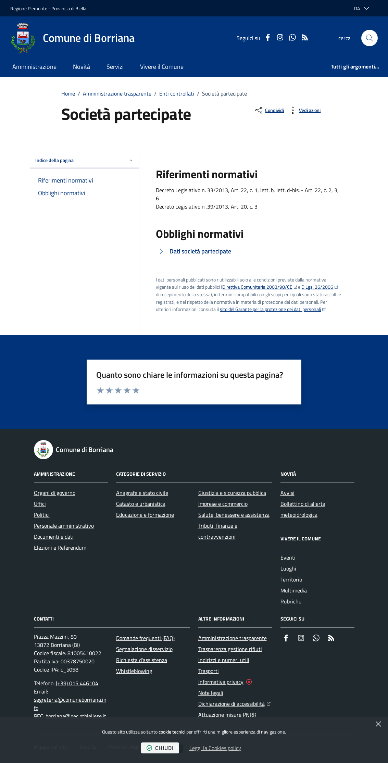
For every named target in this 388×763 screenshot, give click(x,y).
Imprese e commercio (223, 504)
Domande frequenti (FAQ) (145, 638)
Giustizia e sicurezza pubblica (232, 493)
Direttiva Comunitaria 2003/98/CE (257, 286)
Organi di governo (54, 493)
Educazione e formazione (145, 515)
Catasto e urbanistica (140, 504)
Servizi (115, 66)
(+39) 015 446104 (77, 683)
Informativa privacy (220, 682)
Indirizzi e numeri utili (223, 660)
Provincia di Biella (68, 8)
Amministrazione (34, 66)
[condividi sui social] (269, 110)
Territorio (291, 579)
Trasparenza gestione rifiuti (230, 649)
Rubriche (290, 601)
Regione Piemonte (28, 8)
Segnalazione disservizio (144, 649)
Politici (42, 515)
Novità (81, 66)
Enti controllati (176, 93)
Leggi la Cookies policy (215, 748)
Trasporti (208, 671)
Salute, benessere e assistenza (234, 515)
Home (68, 93)
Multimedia (293, 590)
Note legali (210, 693)
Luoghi (288, 568)
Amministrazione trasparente (117, 93)
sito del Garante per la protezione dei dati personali (270, 309)
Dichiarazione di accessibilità (234, 703)
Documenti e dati (54, 537)
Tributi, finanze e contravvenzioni (217, 531)
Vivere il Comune (162, 66)
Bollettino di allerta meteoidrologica (302, 509)
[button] (369, 38)
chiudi (160, 748)
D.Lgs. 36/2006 (317, 286)
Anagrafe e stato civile (142, 493)
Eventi (288, 557)
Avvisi (287, 493)
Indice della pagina (84, 160)
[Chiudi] (378, 724)
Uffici (40, 504)
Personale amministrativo (64, 526)
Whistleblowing (134, 671)
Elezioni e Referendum (60, 547)
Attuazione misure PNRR (227, 715)
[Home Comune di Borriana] (72, 38)
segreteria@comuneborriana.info (70, 704)
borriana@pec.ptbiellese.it (76, 716)
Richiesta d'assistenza (141, 660)
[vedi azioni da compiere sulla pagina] (304, 110)
